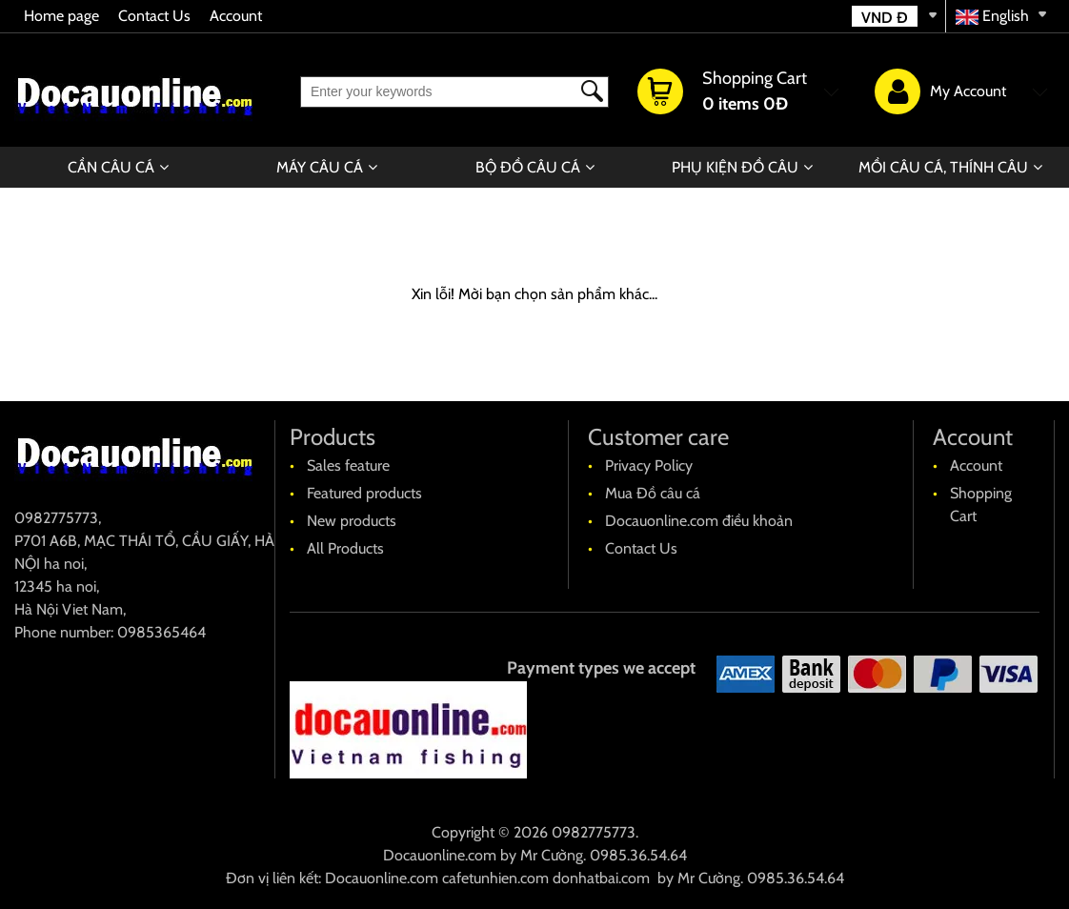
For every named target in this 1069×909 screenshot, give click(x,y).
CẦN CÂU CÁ (111, 167)
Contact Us (154, 16)
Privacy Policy (649, 465)
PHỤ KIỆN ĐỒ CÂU (735, 167)
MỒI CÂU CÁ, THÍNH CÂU (943, 167)
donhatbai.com (601, 878)
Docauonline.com (439, 855)
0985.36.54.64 (638, 855)
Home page (61, 16)
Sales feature (348, 465)
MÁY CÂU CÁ (319, 167)
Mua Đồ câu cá (652, 493)
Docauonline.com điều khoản (699, 521)
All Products (345, 548)
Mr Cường (551, 855)
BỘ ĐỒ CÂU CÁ (527, 167)
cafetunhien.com (495, 878)
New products (351, 521)
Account (236, 16)
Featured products (364, 493)
